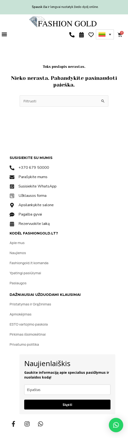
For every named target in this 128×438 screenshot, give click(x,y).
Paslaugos (18, 282)
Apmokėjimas (20, 314)
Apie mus (17, 242)
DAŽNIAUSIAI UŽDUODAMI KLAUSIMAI (45, 294)
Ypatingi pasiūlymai (25, 272)
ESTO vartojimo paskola (29, 324)
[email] (67, 390)
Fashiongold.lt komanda (29, 262)
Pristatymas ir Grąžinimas (30, 304)
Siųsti (67, 404)
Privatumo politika (24, 344)
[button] (4, 34)
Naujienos (18, 252)
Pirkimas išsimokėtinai (28, 334)
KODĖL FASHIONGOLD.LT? (34, 233)
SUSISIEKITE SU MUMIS (31, 158)
